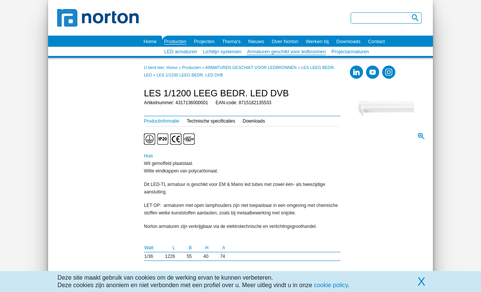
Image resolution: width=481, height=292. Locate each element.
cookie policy (331, 285)
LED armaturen (180, 51)
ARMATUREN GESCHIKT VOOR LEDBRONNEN (250, 67)
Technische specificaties (211, 121)
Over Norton (285, 41)
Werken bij (317, 41)
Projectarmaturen (350, 51)
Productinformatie (161, 121)
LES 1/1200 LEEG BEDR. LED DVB (190, 75)
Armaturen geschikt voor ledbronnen (286, 51)
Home (150, 41)
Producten (175, 41)
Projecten (204, 41)
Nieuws (256, 41)
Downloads (348, 41)
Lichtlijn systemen (222, 51)
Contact (376, 41)
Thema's (231, 41)
